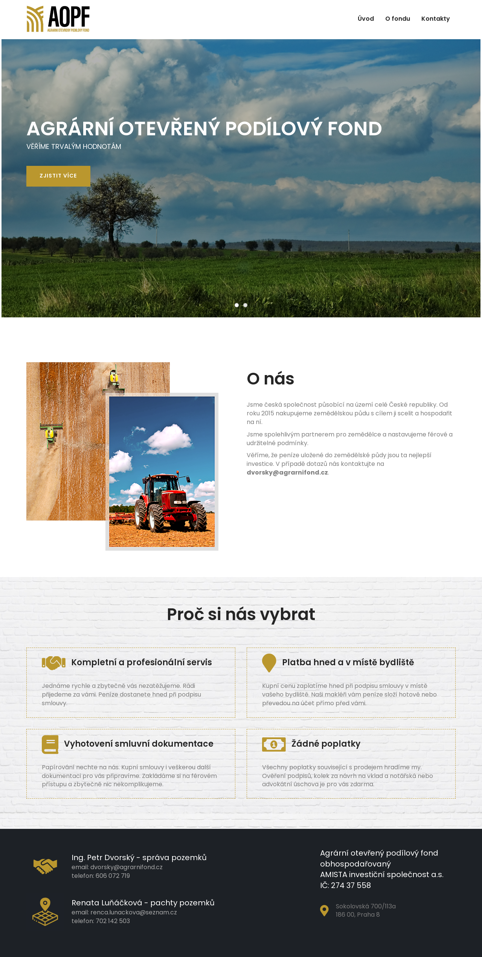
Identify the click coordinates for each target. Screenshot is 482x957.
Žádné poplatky (311, 744)
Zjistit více (58, 175)
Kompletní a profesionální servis (127, 662)
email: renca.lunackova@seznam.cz (124, 912)
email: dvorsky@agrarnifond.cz (117, 867)
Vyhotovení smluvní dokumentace (128, 744)
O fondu (397, 18)
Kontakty (435, 18)
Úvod (366, 18)
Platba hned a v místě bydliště (338, 662)
